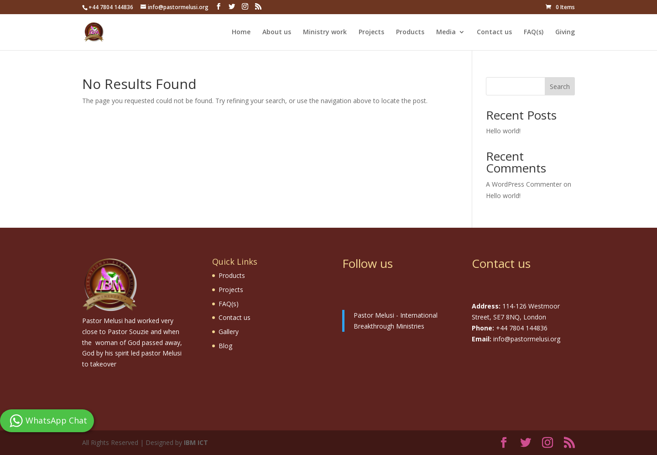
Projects (371, 32)
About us (276, 32)
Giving (565, 32)
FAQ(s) (533, 32)
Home (241, 32)
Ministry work (325, 32)
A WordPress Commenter (524, 184)
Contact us (494, 32)
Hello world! (503, 130)
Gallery (229, 331)
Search (560, 86)
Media (446, 32)
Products (410, 32)
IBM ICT (196, 442)
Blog (225, 345)
